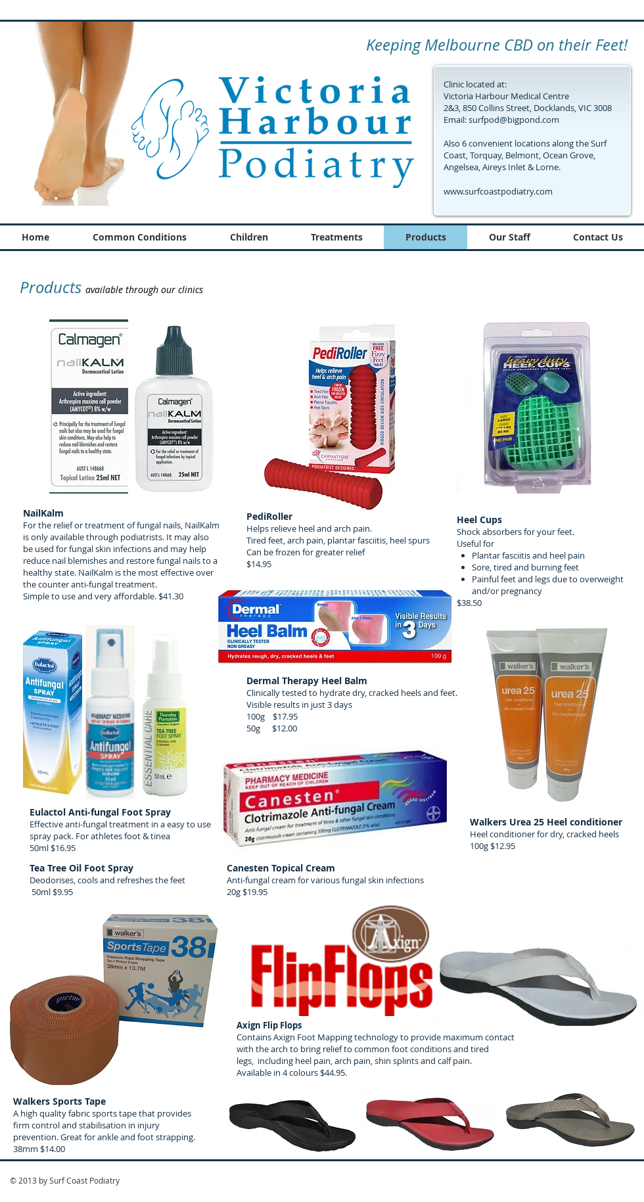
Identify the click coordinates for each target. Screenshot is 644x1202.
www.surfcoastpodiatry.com (498, 191)
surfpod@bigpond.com (514, 120)
